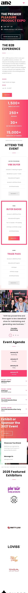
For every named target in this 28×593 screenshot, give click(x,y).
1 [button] (11, 311)
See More (14, 193)
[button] (23, 3)
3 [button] (16, 311)
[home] (6, 3)
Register (7, 95)
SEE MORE (7, 433)
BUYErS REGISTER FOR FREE (11, 36)
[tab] (10, 335)
